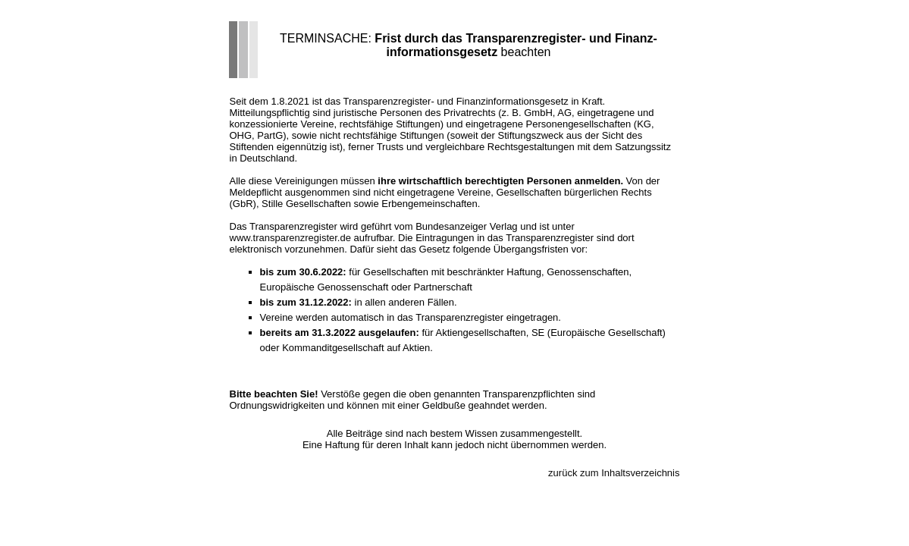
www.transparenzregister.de (290, 237)
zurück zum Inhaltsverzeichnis (613, 473)
